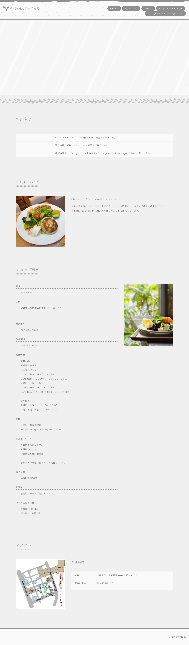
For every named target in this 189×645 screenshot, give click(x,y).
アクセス (148, 8)
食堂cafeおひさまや (25, 8)
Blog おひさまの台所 (170, 8)
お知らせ (114, 8)
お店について (131, 8)
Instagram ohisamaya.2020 (165, 13)
